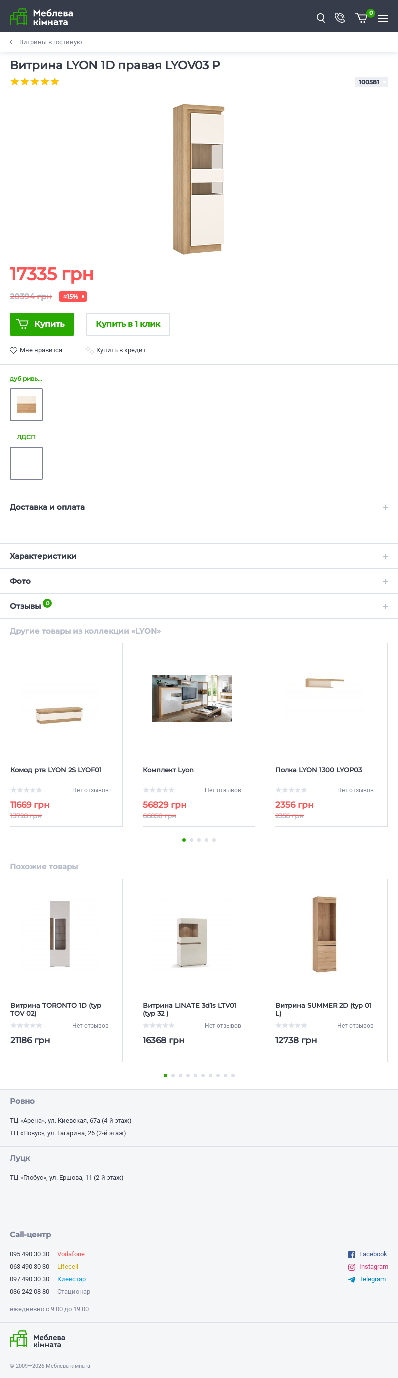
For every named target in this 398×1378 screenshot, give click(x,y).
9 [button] (225, 1075)
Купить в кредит (121, 350)
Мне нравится (41, 350)
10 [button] (233, 1075)
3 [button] (199, 840)
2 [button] (191, 840)
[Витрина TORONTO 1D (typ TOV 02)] (59, 1009)
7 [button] (210, 1075)
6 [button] (203, 1075)
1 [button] (184, 840)
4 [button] (206, 840)
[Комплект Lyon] (192, 774)
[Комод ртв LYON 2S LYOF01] (59, 774)
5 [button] (214, 840)
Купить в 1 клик (128, 324)
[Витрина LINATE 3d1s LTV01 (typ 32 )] (192, 1009)
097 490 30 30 (29, 1279)
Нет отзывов (90, 790)
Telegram (372, 1279)
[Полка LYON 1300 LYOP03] (324, 774)
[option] (199, 177)
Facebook (373, 1254)
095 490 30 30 (29, 1254)
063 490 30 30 (29, 1266)
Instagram (373, 1266)
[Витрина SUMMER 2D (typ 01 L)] (324, 1009)
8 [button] (218, 1075)
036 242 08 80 (29, 1291)
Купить (49, 324)
